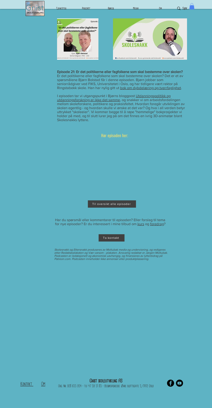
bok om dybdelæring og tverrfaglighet (150, 88)
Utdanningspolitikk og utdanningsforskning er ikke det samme (114, 98)
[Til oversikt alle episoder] (112, 204)
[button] (192, 6)
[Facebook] (170, 383)
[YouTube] (179, 383)
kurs (140, 224)
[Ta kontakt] (112, 238)
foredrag (157, 224)
